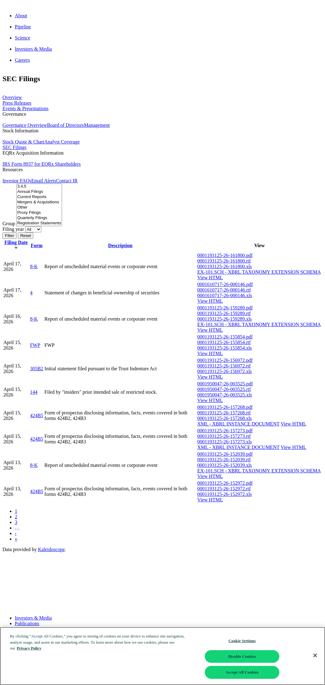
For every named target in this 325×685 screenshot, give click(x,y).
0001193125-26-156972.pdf (225, 360)
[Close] (315, 655)
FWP (35, 345)
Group (8, 223)
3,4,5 (39, 186)
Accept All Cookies (242, 672)
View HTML (210, 277)
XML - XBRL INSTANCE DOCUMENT (238, 423)
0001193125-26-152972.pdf (225, 483)
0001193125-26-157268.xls (224, 418)
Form (37, 245)
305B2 (36, 368)
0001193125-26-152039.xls (224, 465)
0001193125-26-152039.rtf (224, 459)
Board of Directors (65, 125)
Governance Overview (24, 125)
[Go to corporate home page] (162, 5)
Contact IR (67, 180)
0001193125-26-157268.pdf (225, 407)
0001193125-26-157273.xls (224, 441)
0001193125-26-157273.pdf (225, 430)
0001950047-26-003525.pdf (225, 383)
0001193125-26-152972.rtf (224, 488)
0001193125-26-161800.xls (224, 266)
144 (33, 392)
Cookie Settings (242, 640)
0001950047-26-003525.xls (224, 394)
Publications (27, 623)
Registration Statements (39, 223)
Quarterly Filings (39, 218)
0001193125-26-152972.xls (224, 494)
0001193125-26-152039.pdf (225, 454)
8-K (34, 266)
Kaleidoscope (51, 549)
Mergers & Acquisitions (39, 202)
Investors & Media (33, 618)
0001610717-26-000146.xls (224, 295)
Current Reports (39, 197)
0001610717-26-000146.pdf (225, 284)
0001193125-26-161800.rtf (224, 261)
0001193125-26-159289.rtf (224, 313)
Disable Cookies (242, 656)
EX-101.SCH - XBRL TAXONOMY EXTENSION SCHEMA (259, 272)
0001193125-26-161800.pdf (225, 255)
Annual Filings (39, 191)
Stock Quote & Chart (23, 141)
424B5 (36, 415)
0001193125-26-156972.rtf (224, 365)
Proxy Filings (39, 212)
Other (39, 207)
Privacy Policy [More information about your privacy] (29, 648)
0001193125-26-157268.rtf (224, 412)
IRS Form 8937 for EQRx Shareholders (41, 164)
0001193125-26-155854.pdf (225, 336)
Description (120, 245)
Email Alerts (43, 180)
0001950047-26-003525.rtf (224, 389)
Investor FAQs (16, 180)
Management (97, 125)
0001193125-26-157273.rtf (224, 436)
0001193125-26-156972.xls (224, 371)
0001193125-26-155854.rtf (224, 342)
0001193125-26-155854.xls (224, 348)
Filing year (13, 229)
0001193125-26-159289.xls (224, 319)
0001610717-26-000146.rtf (224, 290)
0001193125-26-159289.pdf (225, 307)
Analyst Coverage (62, 141)
